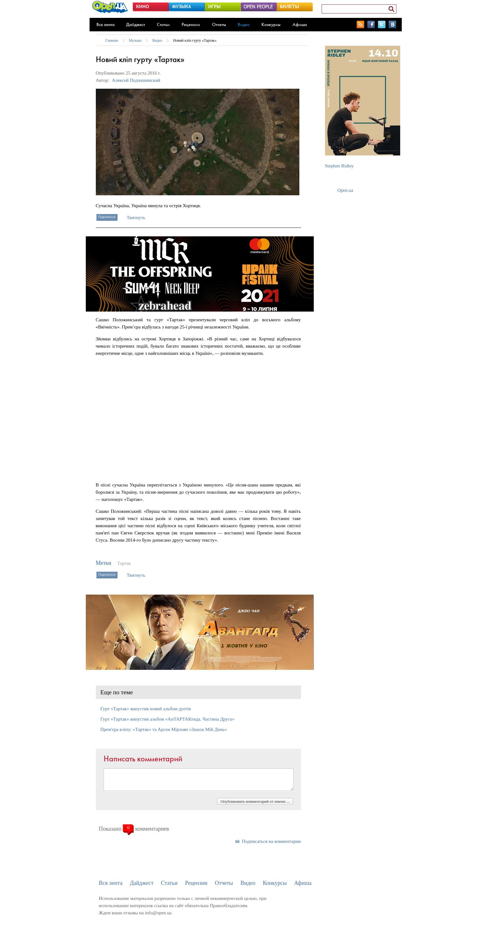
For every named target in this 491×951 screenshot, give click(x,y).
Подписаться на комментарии (271, 841)
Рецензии (191, 24)
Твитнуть (136, 217)
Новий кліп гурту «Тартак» (194, 40)
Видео (244, 24)
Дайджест (135, 24)
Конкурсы (271, 24)
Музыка (135, 40)
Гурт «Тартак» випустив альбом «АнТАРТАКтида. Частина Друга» (168, 719)
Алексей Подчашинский (136, 80)
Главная (112, 40)
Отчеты (219, 24)
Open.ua (345, 190)
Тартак (124, 563)
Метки (103, 563)
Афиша (299, 24)
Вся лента (105, 24)
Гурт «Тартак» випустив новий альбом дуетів (146, 708)
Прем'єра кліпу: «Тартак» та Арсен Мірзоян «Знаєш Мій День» (164, 729)
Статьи (163, 24)
